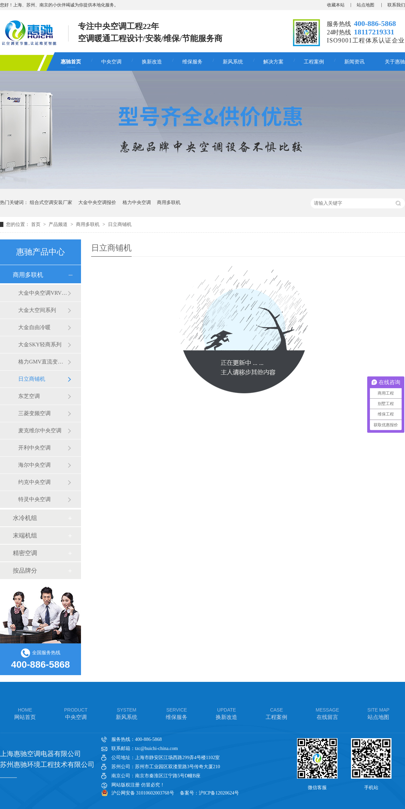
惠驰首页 (71, 61)
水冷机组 (25, 518)
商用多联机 (169, 202)
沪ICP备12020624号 (219, 793)
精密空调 (25, 553)
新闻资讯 (354, 61)
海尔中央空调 (34, 465)
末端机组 (25, 535)
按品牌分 (25, 570)
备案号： (189, 793)
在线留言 (327, 713)
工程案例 (314, 61)
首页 (36, 224)
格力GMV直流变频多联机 (43, 362)
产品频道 (59, 224)
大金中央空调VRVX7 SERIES (43, 293)
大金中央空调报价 (97, 202)
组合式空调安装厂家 (51, 202)
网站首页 (25, 713)
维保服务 (192, 61)
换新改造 (152, 61)
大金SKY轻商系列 (39, 344)
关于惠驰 (395, 61)
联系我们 (396, 4)
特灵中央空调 (34, 499)
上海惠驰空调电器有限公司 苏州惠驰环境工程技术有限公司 (47, 759)
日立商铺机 (120, 224)
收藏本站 (336, 4)
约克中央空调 (34, 482)
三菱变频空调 (34, 413)
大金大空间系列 (37, 310)
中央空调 (111, 61)
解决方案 (273, 61)
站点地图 (366, 4)
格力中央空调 (137, 202)
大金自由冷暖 (34, 327)
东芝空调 (29, 396)
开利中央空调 (34, 448)
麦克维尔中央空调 (39, 430)
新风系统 (233, 61)
